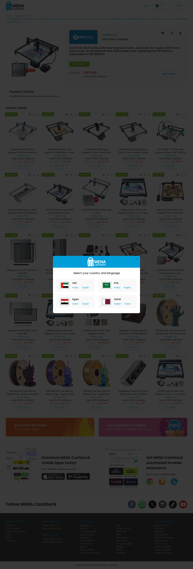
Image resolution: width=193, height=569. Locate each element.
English (85, 287)
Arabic (75, 287)
